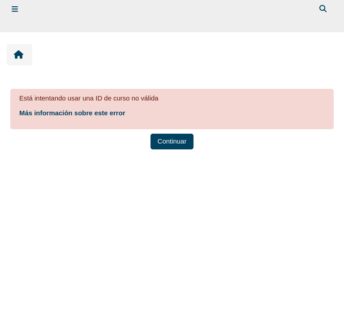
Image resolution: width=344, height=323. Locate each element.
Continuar (172, 141)
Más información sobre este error (72, 113)
